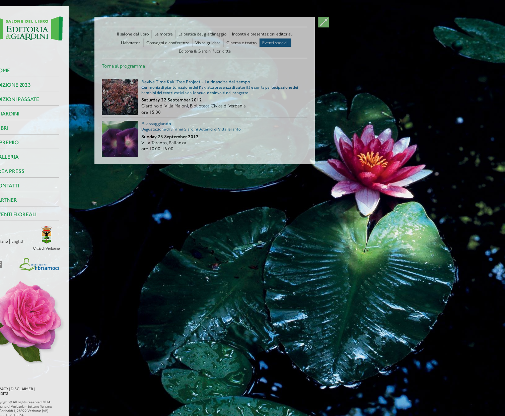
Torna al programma (123, 66)
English (7, 241)
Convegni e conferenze (168, 42)
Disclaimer (11, 383)
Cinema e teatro (241, 42)
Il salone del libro (133, 33)
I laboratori (131, 42)
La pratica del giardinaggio (202, 33)
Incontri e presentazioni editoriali (262, 33)
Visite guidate (208, 42)
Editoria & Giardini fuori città (205, 51)
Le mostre (163, 33)
